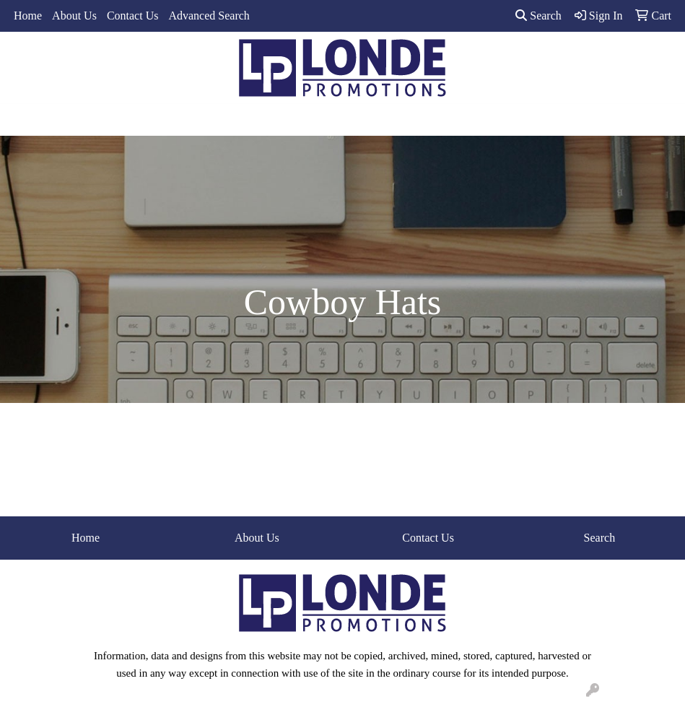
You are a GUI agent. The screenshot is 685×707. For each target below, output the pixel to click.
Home (28, 15)
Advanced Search (208, 15)
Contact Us (133, 15)
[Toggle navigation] (22, 120)
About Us (74, 15)
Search (538, 15)
